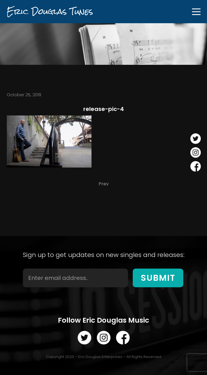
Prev (104, 184)
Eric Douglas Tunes (50, 11)
